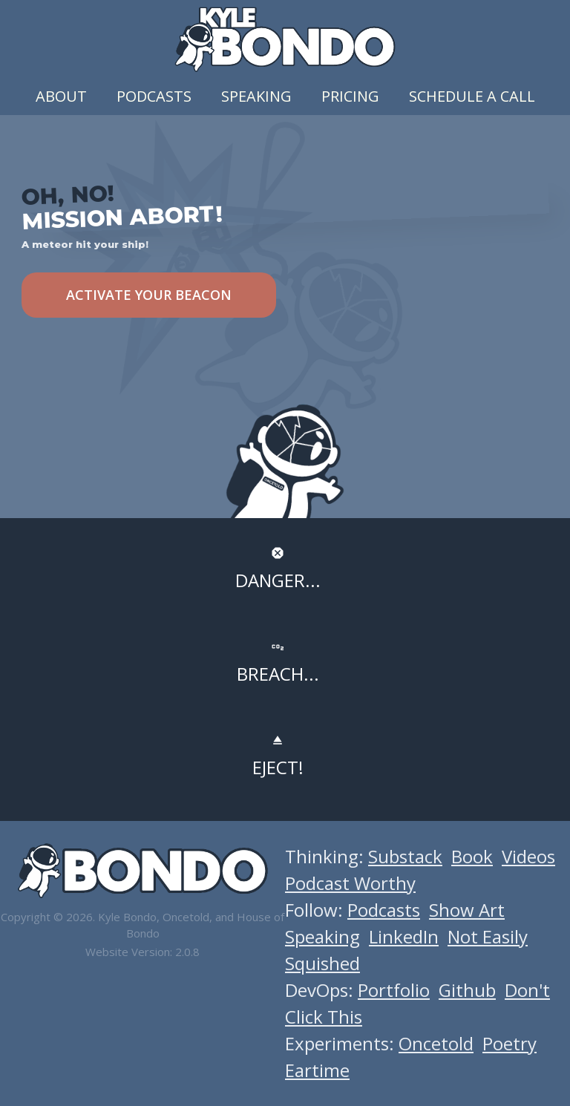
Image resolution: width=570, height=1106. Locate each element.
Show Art (467, 909)
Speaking (256, 96)
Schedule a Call (472, 96)
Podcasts (154, 96)
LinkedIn (404, 936)
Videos (528, 856)
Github (467, 990)
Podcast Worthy (350, 883)
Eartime (317, 1070)
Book (472, 856)
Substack (405, 856)
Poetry (509, 1043)
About (61, 96)
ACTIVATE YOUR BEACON (149, 295)
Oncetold (436, 1043)
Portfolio (394, 990)
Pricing (350, 96)
